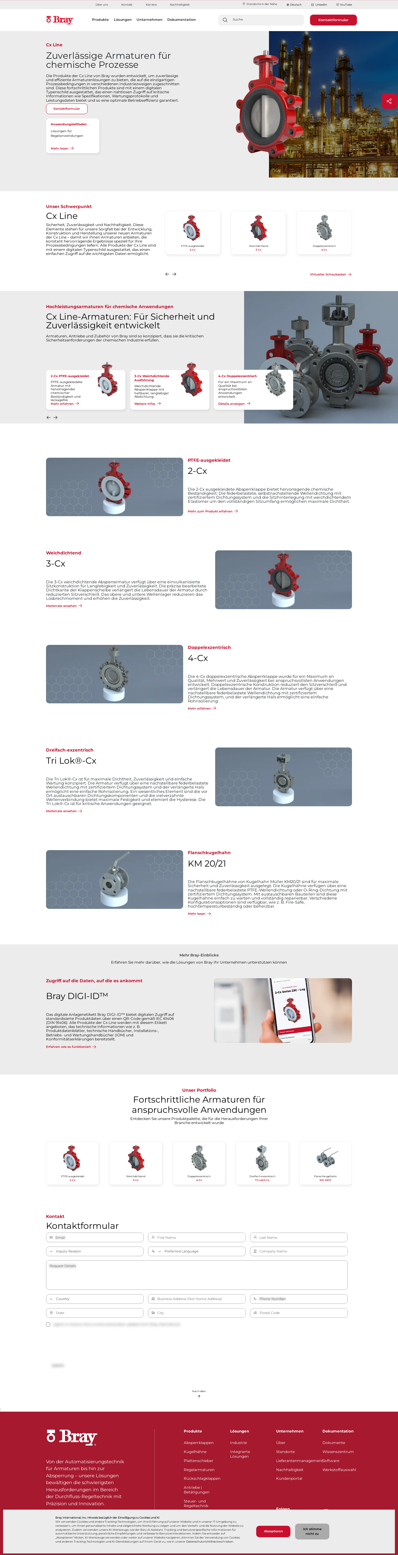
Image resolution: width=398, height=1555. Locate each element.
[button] (168, 275)
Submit (58, 1365)
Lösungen (239, 1431)
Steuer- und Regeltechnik (196, 1503)
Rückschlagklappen (202, 1478)
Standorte (285, 1451)
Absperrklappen (199, 1442)
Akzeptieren (273, 1531)
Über (280, 1442)
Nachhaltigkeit (180, 4)
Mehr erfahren (62, 403)
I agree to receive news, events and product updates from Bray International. (113, 1324)
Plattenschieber (198, 1460)
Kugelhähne (195, 1451)
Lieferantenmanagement (295, 1460)
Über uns (101, 4)
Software (330, 1460)
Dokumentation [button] (181, 19)
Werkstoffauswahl (339, 1469)
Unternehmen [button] (150, 19)
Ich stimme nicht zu (312, 1531)
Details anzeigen (231, 403)
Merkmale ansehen (61, 606)
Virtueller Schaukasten (328, 274)
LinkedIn (319, 5)
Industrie (238, 1442)
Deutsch (296, 4)
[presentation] (93, 1345)
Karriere (151, 4)
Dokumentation (338, 1431)
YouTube (344, 5)
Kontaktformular (333, 20)
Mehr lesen (59, 148)
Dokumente (333, 1442)
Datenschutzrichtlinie (201, 1541)
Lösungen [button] (123, 19)
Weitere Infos (144, 403)
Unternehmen (289, 1431)
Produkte (193, 1431)
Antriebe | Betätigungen (197, 1489)
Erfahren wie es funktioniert (68, 1047)
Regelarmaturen (199, 1469)
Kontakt (126, 4)
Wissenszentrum (338, 1451)
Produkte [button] (100, 19)
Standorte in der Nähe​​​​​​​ (260, 4)
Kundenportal (289, 1478)
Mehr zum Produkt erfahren (210, 511)
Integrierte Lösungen (240, 1454)
